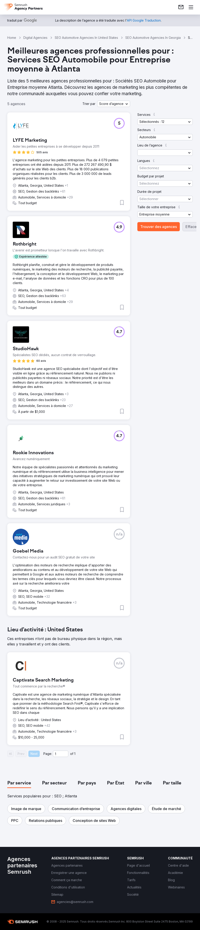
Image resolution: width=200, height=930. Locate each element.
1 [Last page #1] (74, 754)
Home (11, 38)
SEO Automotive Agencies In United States (86, 38)
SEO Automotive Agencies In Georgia (153, 38)
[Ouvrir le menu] (190, 7)
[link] (181, 7)
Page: (47, 754)
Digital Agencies (35, 38)
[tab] (19, 783)
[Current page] (60, 754)
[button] (113, 104)
